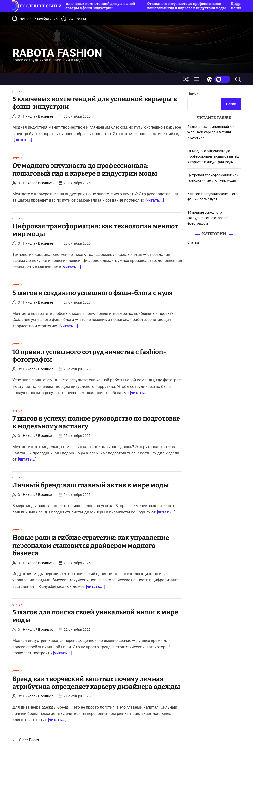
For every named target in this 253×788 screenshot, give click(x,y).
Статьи (17, 91)
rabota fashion (57, 52)
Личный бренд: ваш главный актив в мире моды (90, 485)
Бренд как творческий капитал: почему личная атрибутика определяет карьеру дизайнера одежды (96, 682)
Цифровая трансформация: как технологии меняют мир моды (95, 230)
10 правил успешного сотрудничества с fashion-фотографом (89, 355)
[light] (217, 79)
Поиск (193, 93)
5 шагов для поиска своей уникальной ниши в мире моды (95, 616)
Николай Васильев (38, 116)
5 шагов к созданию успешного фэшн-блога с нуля (92, 293)
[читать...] (23, 140)
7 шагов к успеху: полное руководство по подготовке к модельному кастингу (96, 422)
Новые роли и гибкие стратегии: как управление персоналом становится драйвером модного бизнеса (90, 545)
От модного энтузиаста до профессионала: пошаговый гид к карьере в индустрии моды (188, 6)
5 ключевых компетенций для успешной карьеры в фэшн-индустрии (101, 6)
